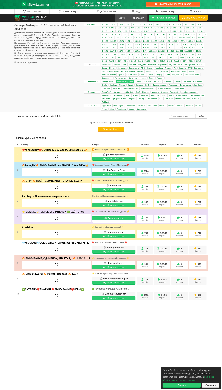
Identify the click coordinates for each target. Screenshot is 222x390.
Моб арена (197, 82)
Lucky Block (118, 95)
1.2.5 (159, 58)
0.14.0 (140, 61)
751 (197, 203)
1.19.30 (162, 48)
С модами (92, 92)
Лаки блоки (198, 85)
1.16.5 (104, 31)
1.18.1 (181, 28)
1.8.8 (181, 34)
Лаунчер (172, 65)
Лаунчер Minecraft (193, 17)
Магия (104, 109)
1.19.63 (105, 48)
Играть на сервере (113, 159)
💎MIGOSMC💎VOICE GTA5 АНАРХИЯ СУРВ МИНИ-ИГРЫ (56, 243)
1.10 (157, 34)
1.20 (132, 28)
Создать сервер (165, 11)
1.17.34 (121, 51)
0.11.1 (176, 61)
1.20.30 (146, 44)
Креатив (117, 65)
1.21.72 (121, 41)
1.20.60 (191, 41)
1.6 (153, 38)
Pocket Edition (184, 38)
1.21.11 (105, 24)
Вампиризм (141, 109)
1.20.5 (198, 24)
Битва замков (185, 85)
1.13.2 (201, 31)
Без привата (134, 68)
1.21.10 (113, 24)
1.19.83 (191, 44)
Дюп (124, 65)
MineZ (164, 95)
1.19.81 (200, 44)
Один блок (106, 88)
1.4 (175, 38)
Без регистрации (128, 71)
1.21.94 (201, 38)
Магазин (162, 106)
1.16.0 (145, 54)
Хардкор (159, 75)
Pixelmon (145, 92)
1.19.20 (179, 48)
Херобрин (159, 68)
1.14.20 (169, 54)
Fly (175, 68)
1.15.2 (146, 31)
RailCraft (105, 102)
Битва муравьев (159, 85)
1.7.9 (111, 38)
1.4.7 (169, 38)
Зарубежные (177, 75)
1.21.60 (129, 41)
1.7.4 (124, 38)
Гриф (157, 71)
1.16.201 (179, 51)
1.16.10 (130, 54)
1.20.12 (162, 44)
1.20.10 (170, 44)
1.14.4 (166, 31)
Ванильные (175, 71)
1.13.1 (104, 34)
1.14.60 (153, 54)
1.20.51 (199, 41)
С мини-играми (92, 82)
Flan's (128, 95)
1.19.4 (139, 28)
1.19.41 (138, 48)
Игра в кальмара (164, 88)
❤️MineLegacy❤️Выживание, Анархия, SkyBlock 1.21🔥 (55, 150)
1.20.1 (126, 28)
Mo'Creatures (152, 99)
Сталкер (164, 92)
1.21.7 (135, 24)
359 (197, 280)
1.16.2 (126, 31)
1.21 (185, 24)
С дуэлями (133, 78)
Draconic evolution (182, 99)
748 (197, 218)
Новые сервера (68, 11)
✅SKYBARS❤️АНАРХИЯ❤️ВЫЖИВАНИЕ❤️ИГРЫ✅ (53, 289)
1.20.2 (118, 28)
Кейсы (112, 109)
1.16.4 (111, 31)
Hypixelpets (106, 106)
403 (197, 265)
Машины (155, 92)
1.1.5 (170, 58)
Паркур (178, 82)
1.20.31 (138, 44)
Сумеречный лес (119, 99)
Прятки (138, 82)
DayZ (138, 92)
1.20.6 (191, 24)
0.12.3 (162, 61)
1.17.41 (105, 51)
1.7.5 (118, 38)
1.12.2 (117, 34)
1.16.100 (105, 54)
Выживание (106, 65)
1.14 (194, 31)
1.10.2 (150, 34)
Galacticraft (155, 95)
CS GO (148, 85)
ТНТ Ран (147, 82)
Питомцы (179, 106)
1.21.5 (149, 24)
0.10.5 (191, 61)
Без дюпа (142, 65)
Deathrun (113, 85)
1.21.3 (164, 24)
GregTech (132, 99)
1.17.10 (138, 51)
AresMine (27, 227)
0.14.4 (126, 61)
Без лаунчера (189, 65)
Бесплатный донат (192, 75)
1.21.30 (154, 41)
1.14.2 (181, 31)
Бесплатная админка (110, 71)
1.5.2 (158, 38)
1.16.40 (114, 54)
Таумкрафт (174, 92)
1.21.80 (105, 41)
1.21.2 (171, 24)
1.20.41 (113, 44)
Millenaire (195, 99)
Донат (104, 68)
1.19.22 (170, 48)
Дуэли (167, 75)
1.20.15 (154, 44)
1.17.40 (113, 51)
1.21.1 (178, 24)
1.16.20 (122, 54)
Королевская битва (130, 88)
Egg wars (139, 85)
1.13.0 (198, 54)
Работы (199, 106)
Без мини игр (107, 78)
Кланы (149, 68)
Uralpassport (118, 106)
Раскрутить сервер (163, 17)
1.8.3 (193, 34)
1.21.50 (138, 41)
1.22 (193, 38)
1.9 (169, 34)
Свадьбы (182, 68)
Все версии (91, 24)
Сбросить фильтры (111, 129)
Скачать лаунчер (113, 218)
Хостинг (195, 11)
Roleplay (149, 71)
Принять (182, 385)
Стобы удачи (179, 88)
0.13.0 (155, 61)
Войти (122, 18)
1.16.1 (133, 31)
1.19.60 (113, 48)
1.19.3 (146, 28)
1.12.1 (124, 34)
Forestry (141, 99)
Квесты (142, 75)
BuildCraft (144, 95)
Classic (150, 75)
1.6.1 (146, 58)
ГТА (161, 99)
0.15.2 (104, 61)
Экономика (198, 68)
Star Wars (106, 99)
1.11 (144, 34)
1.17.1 (194, 28)
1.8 (205, 34)
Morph (171, 95)
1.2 (165, 58)
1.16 (139, 31)
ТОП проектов (32, 11)
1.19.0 (194, 48)
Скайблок (187, 82)
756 (197, 172)
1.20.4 (104, 28)
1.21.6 (142, 24)
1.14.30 (161, 54)
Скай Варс (157, 82)
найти (201, 116)
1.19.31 (154, 48)
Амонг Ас (116, 88)
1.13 (111, 34)
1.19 (167, 28)
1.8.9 (174, 34)
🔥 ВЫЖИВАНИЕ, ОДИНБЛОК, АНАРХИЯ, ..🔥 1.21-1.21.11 (56, 258)
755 (197, 187)
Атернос (143, 78)
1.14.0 (184, 54)
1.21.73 (113, 41)
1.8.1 (199, 34)
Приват (112, 68)
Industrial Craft (127, 92)
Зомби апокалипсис (189, 92)
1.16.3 (118, 31)
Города (131, 109)
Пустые (121, 75)
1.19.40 (146, 48)
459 (197, 249)
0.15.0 (118, 61)
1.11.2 (137, 34)
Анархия (164, 71)
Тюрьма (168, 68)
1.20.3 (111, 28)
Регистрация (138, 18)
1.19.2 (153, 28)
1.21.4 (157, 24)
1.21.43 (146, 41)
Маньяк (122, 85)
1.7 (135, 38)
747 (197, 234)
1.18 (187, 28)
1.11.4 (118, 58)
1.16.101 (197, 51)
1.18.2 (173, 28)
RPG (143, 68)
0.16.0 (182, 58)
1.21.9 (120, 24)
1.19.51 (121, 48)
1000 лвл (132, 65)
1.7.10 (104, 38)
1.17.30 (129, 51)
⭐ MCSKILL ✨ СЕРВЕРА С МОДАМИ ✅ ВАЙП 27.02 (53, 212)
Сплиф (130, 85)
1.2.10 (152, 58)
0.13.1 (147, 61)
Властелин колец (197, 95)
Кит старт (141, 106)
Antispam (189, 106)
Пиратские (162, 65)
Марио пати (173, 85)
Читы (184, 71)
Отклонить (210, 385)
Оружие (116, 92)
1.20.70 (182, 41)
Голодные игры (108, 82)
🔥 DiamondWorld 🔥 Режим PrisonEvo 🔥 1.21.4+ (51, 274)
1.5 (164, 38)
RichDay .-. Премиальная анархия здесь (45, 196)
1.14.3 (173, 31)
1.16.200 (188, 51)
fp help (171, 106)
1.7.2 (130, 38)
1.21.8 (128, 24)
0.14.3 (133, 61)
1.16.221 (152, 51)
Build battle (168, 82)
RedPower (169, 99)
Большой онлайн (109, 75)
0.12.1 (169, 61)
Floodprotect (130, 106)
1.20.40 (121, 44)
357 (197, 296)
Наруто (191, 71)
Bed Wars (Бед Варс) (125, 82)
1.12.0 (111, 58)
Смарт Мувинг (182, 95)
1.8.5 (187, 34)
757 (197, 156)
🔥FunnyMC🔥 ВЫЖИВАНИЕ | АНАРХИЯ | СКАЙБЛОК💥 (55, 165)
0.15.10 (190, 58)
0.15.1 (111, 61)
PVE (190, 68)
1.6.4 (141, 38)
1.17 (200, 28)
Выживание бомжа (147, 88)
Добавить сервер (107, 11)
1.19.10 (187, 48)
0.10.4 (198, 61)
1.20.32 (129, 44)
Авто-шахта (152, 106)
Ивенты (140, 71)
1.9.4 (163, 34)
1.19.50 (129, 48)
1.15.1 (153, 31)
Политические (120, 78)
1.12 (131, 34)
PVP (180, 65)
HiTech (135, 95)
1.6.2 (147, 38)
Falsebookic (121, 109)
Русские (160, 78)
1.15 (160, 31)
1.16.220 (161, 51)
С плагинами (92, 106)
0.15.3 (197, 58)
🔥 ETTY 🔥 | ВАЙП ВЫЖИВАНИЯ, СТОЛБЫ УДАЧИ (52, 181)
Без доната (122, 68)
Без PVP (200, 65)
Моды (136, 11)
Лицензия (152, 65)
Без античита (131, 75)
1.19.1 (160, 28)
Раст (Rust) (106, 92)
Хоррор (152, 78)
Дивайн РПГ (107, 95)
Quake (104, 85)
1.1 (176, 58)
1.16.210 (170, 51)
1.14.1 (188, 31)
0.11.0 (184, 61)
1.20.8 (174, 41)
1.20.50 (105, 44)
